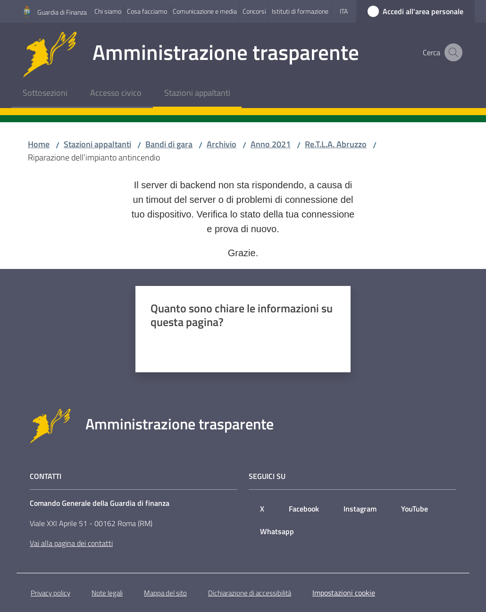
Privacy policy (50, 592)
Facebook (304, 508)
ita (344, 11)
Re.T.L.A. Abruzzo (336, 144)
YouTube (414, 508)
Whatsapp (277, 531)
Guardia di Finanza (62, 12)
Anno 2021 (271, 144)
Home (39, 144)
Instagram (360, 508)
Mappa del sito (165, 592)
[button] (452, 52)
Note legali (107, 592)
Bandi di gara (169, 144)
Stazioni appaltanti (97, 144)
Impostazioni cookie (343, 592)
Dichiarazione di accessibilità (249, 592)
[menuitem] (45, 93)
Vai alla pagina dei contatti (71, 543)
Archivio (221, 144)
